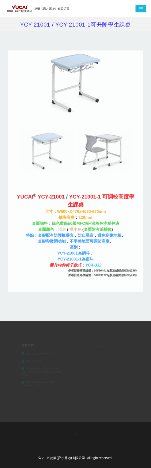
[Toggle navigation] (141, 8)
